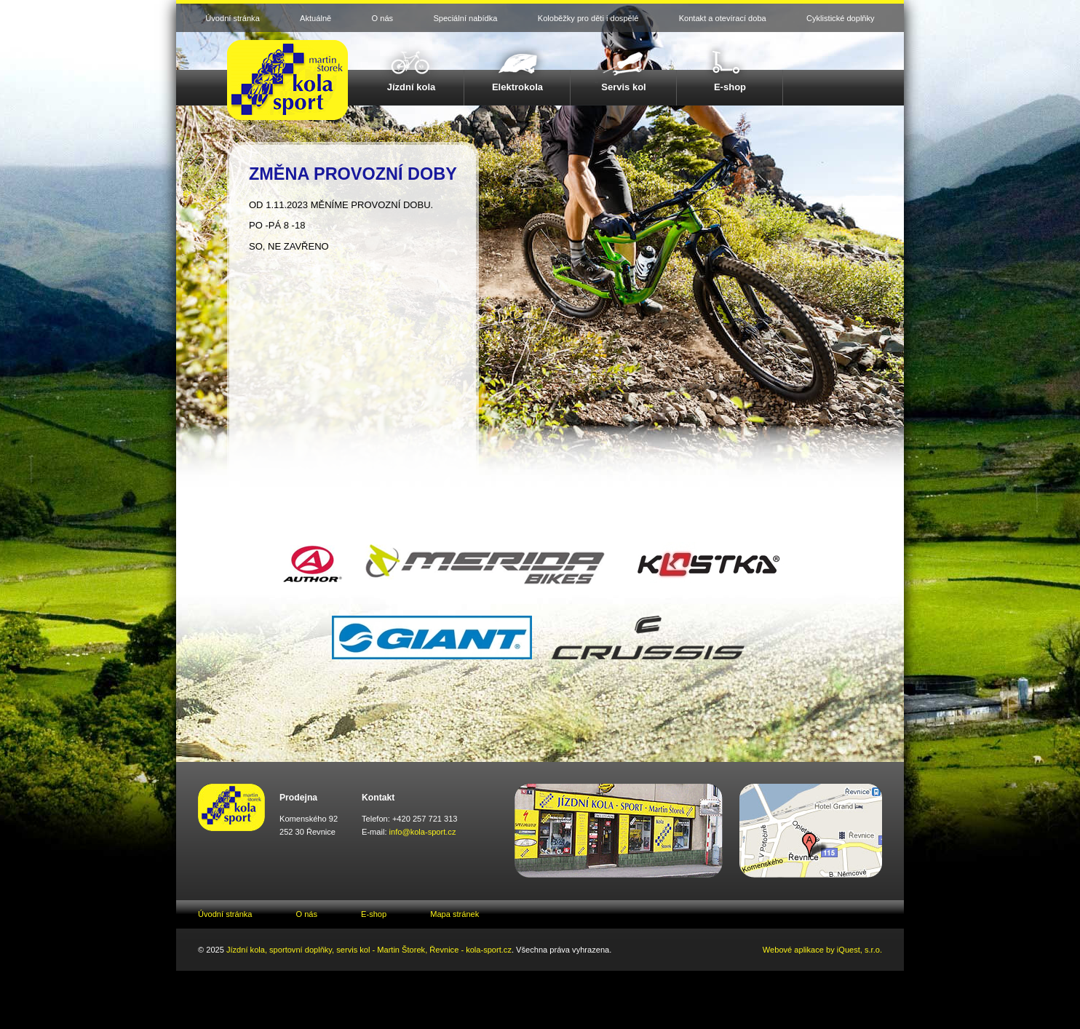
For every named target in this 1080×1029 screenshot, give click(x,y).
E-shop (730, 87)
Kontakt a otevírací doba (722, 18)
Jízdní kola (411, 87)
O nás (383, 18)
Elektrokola (517, 87)
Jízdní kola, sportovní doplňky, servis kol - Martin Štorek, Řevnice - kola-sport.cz (369, 949)
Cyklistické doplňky (840, 18)
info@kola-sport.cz (422, 831)
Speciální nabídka (465, 18)
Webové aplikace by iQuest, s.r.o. (822, 949)
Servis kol (623, 87)
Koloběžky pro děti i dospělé (588, 18)
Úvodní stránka (232, 18)
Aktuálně (315, 18)
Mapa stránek (454, 914)
